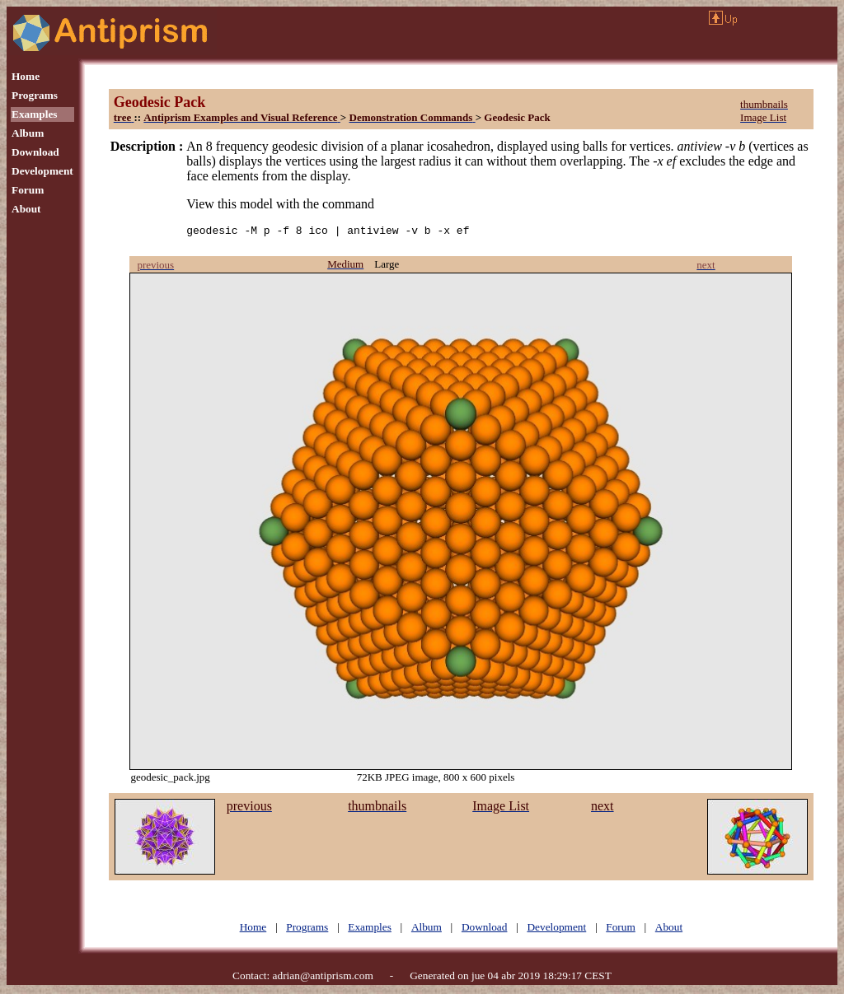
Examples (35, 114)
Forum (28, 190)
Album (28, 133)
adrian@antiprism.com (323, 978)
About (26, 209)
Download (35, 152)
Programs (35, 95)
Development (42, 171)
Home (26, 76)
